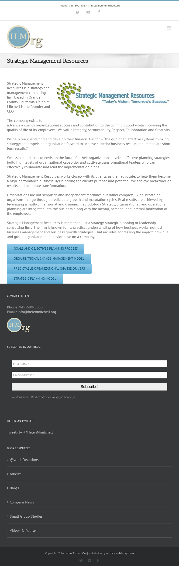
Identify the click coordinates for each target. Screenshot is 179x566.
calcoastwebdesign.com (120, 553)
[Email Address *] (89, 375)
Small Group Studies (26, 516)
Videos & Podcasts (24, 530)
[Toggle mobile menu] (169, 27)
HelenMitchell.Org (75, 553)
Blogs (14, 488)
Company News (22, 502)
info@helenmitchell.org (105, 5)
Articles (15, 473)
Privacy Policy (50, 397)
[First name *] (89, 363)
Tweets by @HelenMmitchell (30, 432)
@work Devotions (24, 459)
